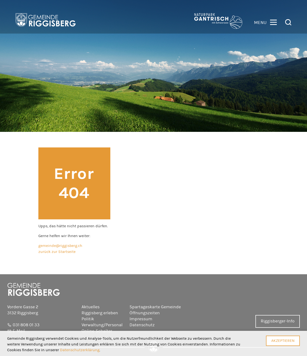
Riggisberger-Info (278, 321)
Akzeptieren (283, 340)
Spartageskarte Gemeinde (155, 307)
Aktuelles (91, 307)
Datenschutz (142, 325)
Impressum (141, 319)
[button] (265, 22)
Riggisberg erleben (100, 313)
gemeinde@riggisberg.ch (60, 246)
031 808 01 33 (26, 325)
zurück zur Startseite (57, 252)
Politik (88, 319)
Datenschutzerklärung (80, 350)
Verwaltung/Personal (102, 325)
